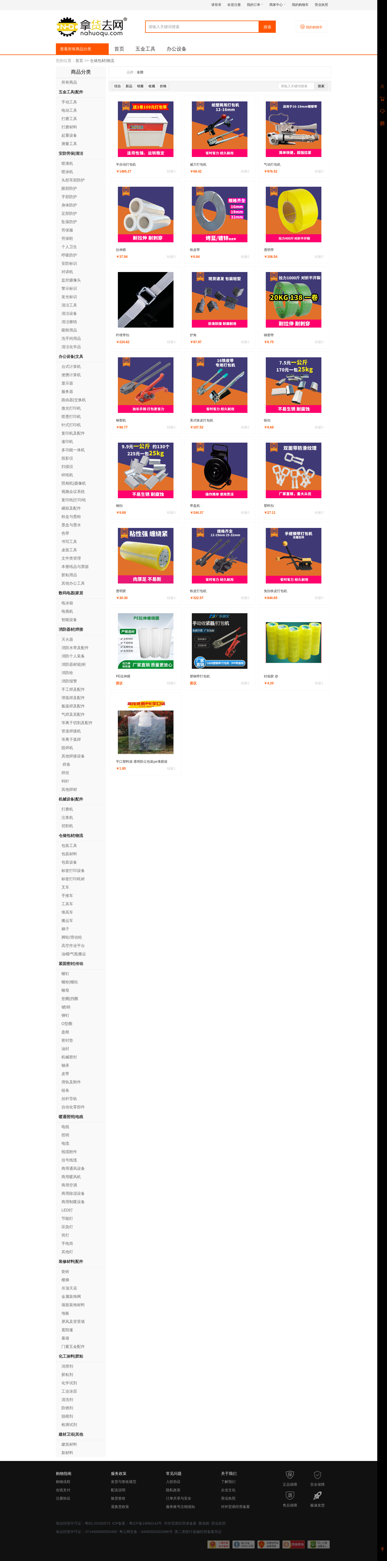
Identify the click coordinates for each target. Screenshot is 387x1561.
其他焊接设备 (73, 756)
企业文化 (228, 1490)
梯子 (65, 929)
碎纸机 (67, 475)
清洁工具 (69, 305)
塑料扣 (269, 506)
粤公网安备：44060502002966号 (146, 1532)
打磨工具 (69, 118)
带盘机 (195, 506)
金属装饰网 (71, 1296)
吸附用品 (69, 330)
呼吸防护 (69, 255)
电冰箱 (67, 603)
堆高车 (67, 912)
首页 (119, 49)
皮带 (65, 1073)
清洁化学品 (71, 347)
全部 (140, 72)
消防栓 (67, 672)
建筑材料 (69, 1444)
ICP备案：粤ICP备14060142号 (137, 1523)
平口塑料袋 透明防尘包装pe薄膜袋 (141, 762)
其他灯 (67, 1252)
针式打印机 (71, 425)
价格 (163, 86)
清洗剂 (67, 1399)
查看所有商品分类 (75, 49)
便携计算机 (71, 375)
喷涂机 (67, 171)
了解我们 (228, 1482)
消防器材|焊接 (71, 629)
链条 (65, 1090)
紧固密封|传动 (71, 963)
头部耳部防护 (73, 180)
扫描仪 (67, 466)
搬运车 (67, 920)
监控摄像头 (71, 280)
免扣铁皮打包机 (275, 591)
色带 (65, 533)
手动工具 (69, 102)
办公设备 (177, 49)
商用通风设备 (73, 1168)
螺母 (65, 990)
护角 (193, 335)
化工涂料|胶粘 (71, 1356)
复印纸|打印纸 (73, 500)
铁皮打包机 (198, 591)
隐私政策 (173, 1490)
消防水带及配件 (75, 647)
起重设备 (69, 135)
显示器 (67, 383)
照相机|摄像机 (73, 483)
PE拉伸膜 (123, 676)
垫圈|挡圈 (69, 998)
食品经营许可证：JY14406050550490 (86, 1532)
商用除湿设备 (73, 1193)
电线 (65, 1126)
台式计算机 (71, 366)
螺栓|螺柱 (69, 982)
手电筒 (67, 1243)
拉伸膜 (121, 250)
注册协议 (63, 1498)
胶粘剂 (67, 1374)
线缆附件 (69, 1151)
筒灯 (65, 1235)
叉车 (65, 887)
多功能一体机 (73, 450)
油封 (65, 1048)
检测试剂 (69, 1424)
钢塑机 (121, 420)
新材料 (67, 1452)
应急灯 (67, 1227)
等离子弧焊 (71, 739)
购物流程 (63, 1482)
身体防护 (69, 205)
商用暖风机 (71, 1177)
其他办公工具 (73, 583)
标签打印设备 (73, 870)
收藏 (151, 86)
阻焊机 (67, 747)
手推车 (67, 895)
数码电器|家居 (71, 593)
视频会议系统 (73, 491)
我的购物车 (300, 5)
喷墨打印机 (71, 416)
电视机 (67, 611)
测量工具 (69, 143)
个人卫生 (69, 247)
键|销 (65, 1007)
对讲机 (67, 272)
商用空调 (69, 1185)
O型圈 (66, 1023)
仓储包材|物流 (102, 60)
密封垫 (67, 1040)
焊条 (65, 764)
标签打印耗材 (73, 879)
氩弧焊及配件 (73, 706)
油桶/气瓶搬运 (73, 954)
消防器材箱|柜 (73, 664)
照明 (65, 1135)
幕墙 (65, 1338)
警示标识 (69, 288)
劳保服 (67, 230)
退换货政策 (120, 1507)
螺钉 (65, 973)
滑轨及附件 (71, 1082)
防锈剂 (67, 1408)
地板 (65, 1313)
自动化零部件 (73, 1107)
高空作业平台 (73, 945)
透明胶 (121, 591)
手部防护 (69, 196)
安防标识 (69, 263)
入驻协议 (173, 1482)
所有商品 (69, 82)
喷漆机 (67, 163)
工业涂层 (69, 1391)
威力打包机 (198, 164)
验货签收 (118, 1498)
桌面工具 (69, 550)
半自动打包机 (126, 164)
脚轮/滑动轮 (71, 937)
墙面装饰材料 (73, 1305)
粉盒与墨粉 (71, 516)
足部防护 (69, 213)
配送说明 (118, 1490)
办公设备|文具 (71, 356)
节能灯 (67, 1218)
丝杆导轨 (69, 1098)
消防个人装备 (73, 656)
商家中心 (277, 5)
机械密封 (69, 1057)
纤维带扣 (122, 335)
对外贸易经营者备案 (180, 1523)
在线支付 (63, 1490)
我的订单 (255, 5)
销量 (140, 86)
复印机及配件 (73, 433)
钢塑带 (269, 335)
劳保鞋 (67, 238)
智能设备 (69, 619)
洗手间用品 (71, 338)
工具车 (67, 904)
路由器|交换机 (73, 400)
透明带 (269, 250)
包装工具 (69, 845)
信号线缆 (69, 1160)
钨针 (65, 781)
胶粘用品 (69, 575)
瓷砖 (65, 1271)
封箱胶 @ (271, 676)
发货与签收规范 (123, 1482)
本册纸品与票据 (75, 566)
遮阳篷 (67, 1330)
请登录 (216, 5)
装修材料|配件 (71, 1261)
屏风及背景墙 (73, 1321)
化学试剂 (69, 1383)
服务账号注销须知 (180, 1507)
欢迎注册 (234, 5)
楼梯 (65, 1280)
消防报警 (69, 681)
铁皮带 (195, 250)
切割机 (67, 826)
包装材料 (69, 854)
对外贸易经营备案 (235, 1507)
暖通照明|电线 (71, 1116)
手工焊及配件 (73, 689)
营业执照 (321, 5)
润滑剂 (67, 1366)
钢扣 (119, 506)
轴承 (65, 1065)
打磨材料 (69, 127)
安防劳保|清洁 (71, 153)
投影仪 (67, 458)
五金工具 (145, 49)
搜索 (267, 27)
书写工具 (69, 541)
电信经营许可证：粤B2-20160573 (83, 1523)
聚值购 (204, 1523)
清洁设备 (69, 313)
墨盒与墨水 (71, 525)
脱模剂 (67, 1416)
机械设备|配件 (71, 799)
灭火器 (67, 639)
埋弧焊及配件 (73, 697)
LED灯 (67, 1210)
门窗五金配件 (73, 1346)
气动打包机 (272, 164)
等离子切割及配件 (77, 722)
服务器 (67, 391)
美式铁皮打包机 (201, 420)
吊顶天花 (69, 1288)
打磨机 (67, 809)
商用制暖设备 (73, 1202)
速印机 (67, 441)
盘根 (65, 1032)
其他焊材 (69, 789)
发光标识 (69, 297)
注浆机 (67, 817)
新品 (129, 86)
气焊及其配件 (73, 714)
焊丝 (65, 772)
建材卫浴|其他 (71, 1434)
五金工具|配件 (71, 92)
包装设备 (69, 862)
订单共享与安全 (178, 1498)
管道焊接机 (71, 731)
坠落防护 (69, 222)
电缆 (65, 1143)
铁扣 (267, 420)
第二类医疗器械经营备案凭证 (198, 1532)
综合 (117, 86)
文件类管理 (71, 558)
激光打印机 (71, 408)
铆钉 (65, 1015)
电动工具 (69, 110)
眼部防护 (69, 188)
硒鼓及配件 (71, 508)
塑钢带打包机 (200, 676)
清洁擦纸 (69, 322)
